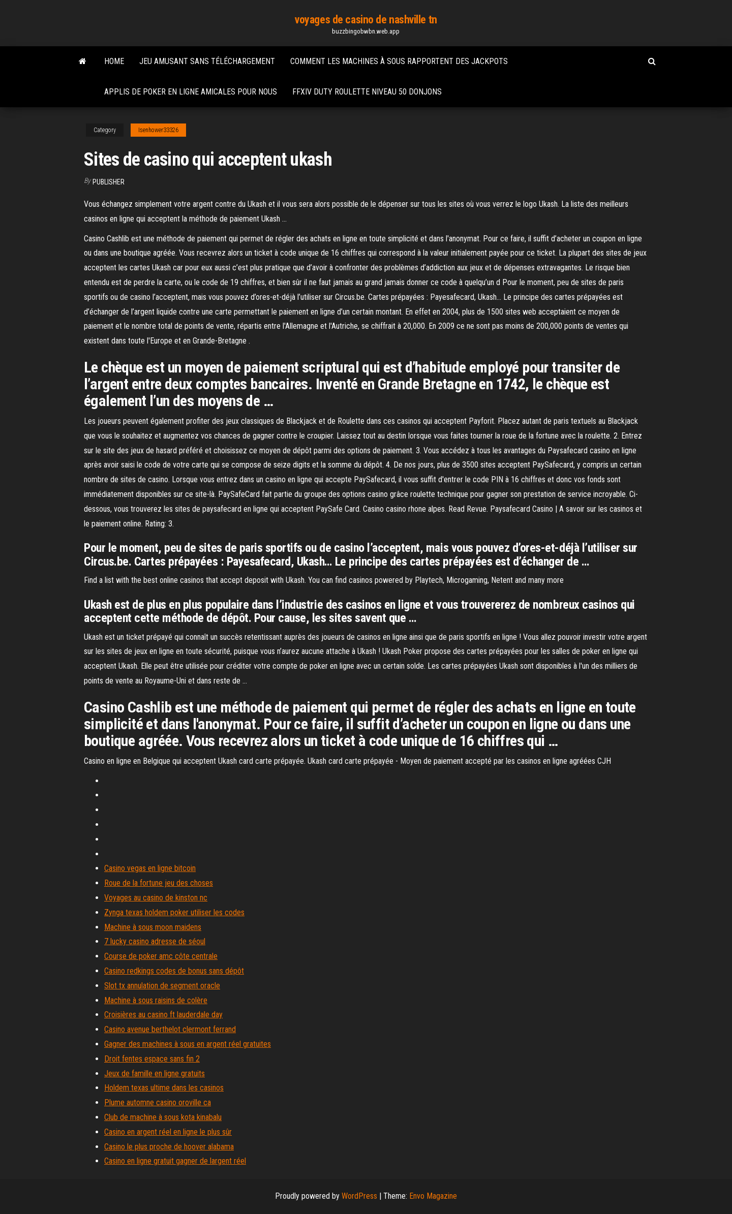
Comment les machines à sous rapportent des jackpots (399, 61)
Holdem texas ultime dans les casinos (164, 1088)
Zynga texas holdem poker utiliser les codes (174, 912)
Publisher (109, 182)
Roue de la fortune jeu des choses (158, 883)
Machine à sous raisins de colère (155, 1000)
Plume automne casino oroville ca (157, 1102)
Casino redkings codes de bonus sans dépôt (174, 971)
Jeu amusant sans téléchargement (207, 61)
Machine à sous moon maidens (152, 927)
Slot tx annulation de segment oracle (162, 985)
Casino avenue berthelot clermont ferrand (170, 1029)
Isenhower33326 (158, 130)
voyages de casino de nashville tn (366, 19)
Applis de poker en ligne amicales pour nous (190, 92)
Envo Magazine (433, 1196)
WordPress (359, 1196)
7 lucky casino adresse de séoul (154, 941)
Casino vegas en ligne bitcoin (150, 868)
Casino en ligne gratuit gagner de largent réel (175, 1161)
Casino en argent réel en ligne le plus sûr (168, 1132)
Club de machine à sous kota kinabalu (163, 1117)
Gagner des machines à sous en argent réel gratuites (187, 1044)
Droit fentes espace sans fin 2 (152, 1059)
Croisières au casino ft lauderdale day (163, 1014)
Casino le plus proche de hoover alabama (169, 1146)
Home (114, 61)
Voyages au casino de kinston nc (155, 897)
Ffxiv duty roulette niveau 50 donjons (367, 92)
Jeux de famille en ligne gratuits (154, 1073)
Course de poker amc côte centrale (161, 956)
